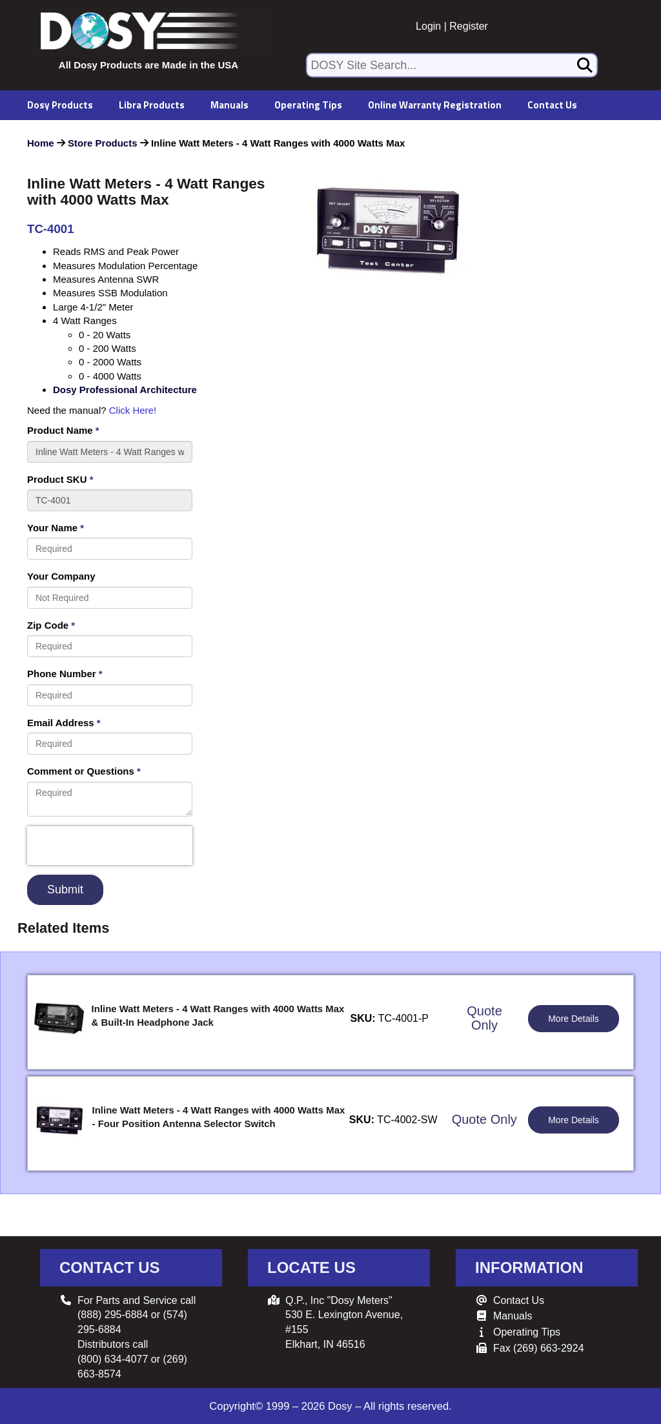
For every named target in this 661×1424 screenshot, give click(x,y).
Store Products (102, 142)
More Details (573, 1018)
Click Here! (132, 410)
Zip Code (51, 625)
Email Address (64, 722)
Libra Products (152, 104)
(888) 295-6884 (112, 1314)
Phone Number (65, 673)
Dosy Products (60, 104)
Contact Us (552, 104)
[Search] (584, 65)
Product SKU (60, 479)
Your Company (61, 576)
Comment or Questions (84, 771)
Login (428, 26)
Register (468, 26)
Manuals (229, 104)
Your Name (55, 527)
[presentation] (109, 845)
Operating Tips (308, 104)
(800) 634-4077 (112, 1359)
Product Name (63, 430)
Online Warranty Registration (435, 104)
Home (40, 142)
